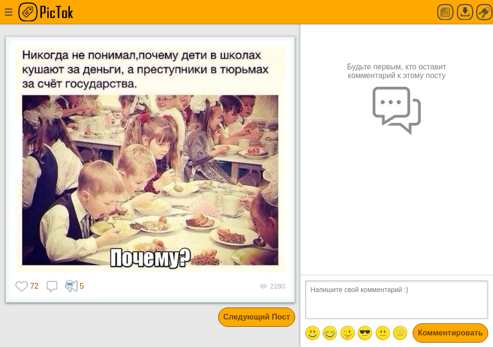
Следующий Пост (256, 317)
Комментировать (450, 333)
